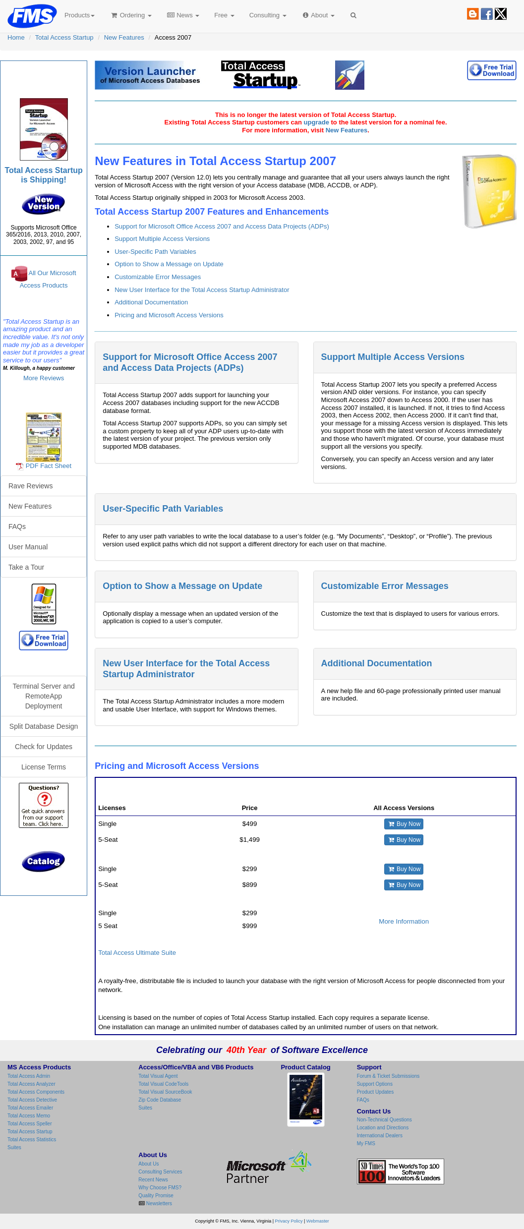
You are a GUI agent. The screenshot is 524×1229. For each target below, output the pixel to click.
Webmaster (317, 1221)
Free (224, 15)
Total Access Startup (64, 37)
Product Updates (375, 1092)
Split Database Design (43, 726)
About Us (148, 1164)
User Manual (28, 547)
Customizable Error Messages (158, 277)
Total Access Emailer (30, 1108)
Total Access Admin (28, 1076)
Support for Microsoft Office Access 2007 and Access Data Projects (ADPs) (222, 226)
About (318, 15)
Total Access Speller (29, 1123)
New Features (124, 37)
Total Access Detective (32, 1100)
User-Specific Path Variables (155, 251)
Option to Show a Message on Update (169, 264)
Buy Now (403, 823)
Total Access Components (35, 1092)
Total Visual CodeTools (163, 1084)
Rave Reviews (30, 486)
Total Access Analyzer (31, 1084)
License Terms (43, 767)
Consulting (268, 15)
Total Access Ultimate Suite (137, 952)
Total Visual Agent (157, 1076)
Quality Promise (156, 1195)
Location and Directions (383, 1127)
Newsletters (158, 1203)
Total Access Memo (28, 1115)
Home (16, 37)
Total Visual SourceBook (165, 1092)
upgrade (316, 122)
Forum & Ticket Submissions (388, 1076)
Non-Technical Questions (384, 1119)
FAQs (17, 526)
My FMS (366, 1143)
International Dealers (380, 1135)
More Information (404, 921)
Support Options (375, 1084)
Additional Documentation (151, 302)
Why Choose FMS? (159, 1187)
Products (79, 15)
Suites (14, 1147)
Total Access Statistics (31, 1139)
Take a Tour (26, 567)
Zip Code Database (159, 1100)
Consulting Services (160, 1171)
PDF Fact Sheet (48, 465)
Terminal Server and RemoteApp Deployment (43, 696)
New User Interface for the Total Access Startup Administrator (202, 289)
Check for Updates (43, 747)
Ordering (131, 15)
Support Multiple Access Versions (162, 238)
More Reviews (43, 378)
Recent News (153, 1179)
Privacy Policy (289, 1221)
